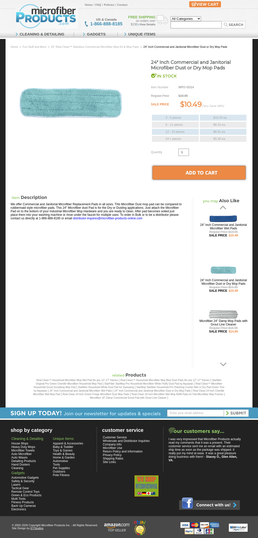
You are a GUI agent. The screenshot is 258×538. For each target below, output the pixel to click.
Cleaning (17, 468)
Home (89, 4)
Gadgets (18, 473)
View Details (147, 24)
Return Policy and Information (123, 451)
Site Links (109, 462)
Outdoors (59, 471)
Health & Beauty (64, 454)
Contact (122, 4)
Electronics (18, 509)
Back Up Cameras (23, 506)
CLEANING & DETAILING (42, 34)
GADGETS (96, 34)
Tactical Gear (20, 488)
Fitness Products (22, 502)
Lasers (15, 484)
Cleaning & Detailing (27, 439)
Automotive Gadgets (25, 477)
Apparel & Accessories (68, 443)
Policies (109, 4)
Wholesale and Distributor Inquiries (126, 441)
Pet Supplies (61, 468)
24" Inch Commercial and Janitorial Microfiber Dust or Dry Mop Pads (223, 281)
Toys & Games (63, 450)
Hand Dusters (20, 464)
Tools (56, 464)
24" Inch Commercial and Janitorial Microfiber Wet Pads (223, 226)
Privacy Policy (112, 455)
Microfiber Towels (23, 450)
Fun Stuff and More (34, 46)
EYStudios (36, 528)
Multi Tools (18, 499)
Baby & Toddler (63, 447)
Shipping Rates (113, 458)
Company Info (112, 444)
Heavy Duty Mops (23, 447)
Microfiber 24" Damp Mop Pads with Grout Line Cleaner (224, 322)
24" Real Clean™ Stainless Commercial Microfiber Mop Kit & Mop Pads (95, 46)
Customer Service (115, 437)
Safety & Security (23, 481)
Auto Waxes (19, 457)
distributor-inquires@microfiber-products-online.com (107, 218)
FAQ (98, 4)
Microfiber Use (112, 448)
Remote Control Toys (25, 491)
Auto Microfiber (21, 454)
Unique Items (63, 439)
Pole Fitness (61, 475)
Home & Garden (64, 457)
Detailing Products (23, 461)
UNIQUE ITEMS (141, 34)
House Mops (19, 443)
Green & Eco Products (26, 495)
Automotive (60, 461)
